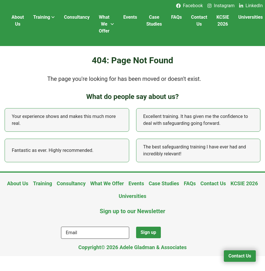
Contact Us (199, 20)
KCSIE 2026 (222, 20)
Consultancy (76, 17)
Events (130, 17)
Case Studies (154, 20)
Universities (132, 196)
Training (44, 17)
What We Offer (106, 24)
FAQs (176, 17)
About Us (18, 20)
